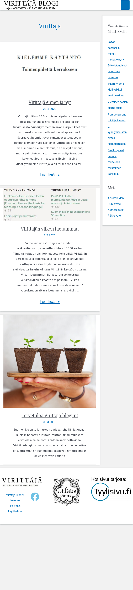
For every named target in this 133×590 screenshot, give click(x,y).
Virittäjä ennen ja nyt (50, 102)
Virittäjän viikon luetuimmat (50, 229)
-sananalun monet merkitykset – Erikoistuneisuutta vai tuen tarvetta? (117, 59)
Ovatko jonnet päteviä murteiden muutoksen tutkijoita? (117, 167)
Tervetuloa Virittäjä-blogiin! (50, 416)
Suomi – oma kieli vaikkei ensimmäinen (116, 89)
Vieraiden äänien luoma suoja (116, 107)
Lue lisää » (50, 174)
